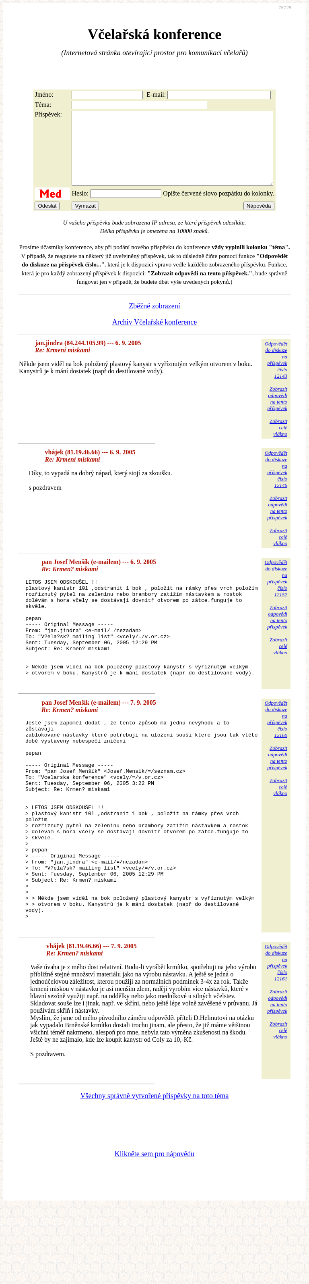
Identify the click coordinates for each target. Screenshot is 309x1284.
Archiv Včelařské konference (154, 337)
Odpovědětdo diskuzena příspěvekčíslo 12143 (276, 374)
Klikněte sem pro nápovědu (154, 1230)
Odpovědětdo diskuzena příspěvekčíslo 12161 (276, 1039)
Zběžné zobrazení (154, 320)
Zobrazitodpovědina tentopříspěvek (277, 413)
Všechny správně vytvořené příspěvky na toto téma (154, 1172)
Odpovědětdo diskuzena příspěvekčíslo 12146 (276, 483)
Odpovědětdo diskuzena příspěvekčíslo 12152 (276, 593)
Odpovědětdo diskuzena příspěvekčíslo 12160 (276, 754)
